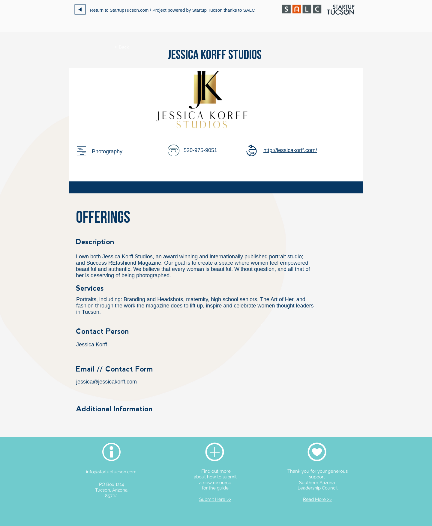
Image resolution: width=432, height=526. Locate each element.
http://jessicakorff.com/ (290, 150)
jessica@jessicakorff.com (106, 382)
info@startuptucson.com (111, 472)
